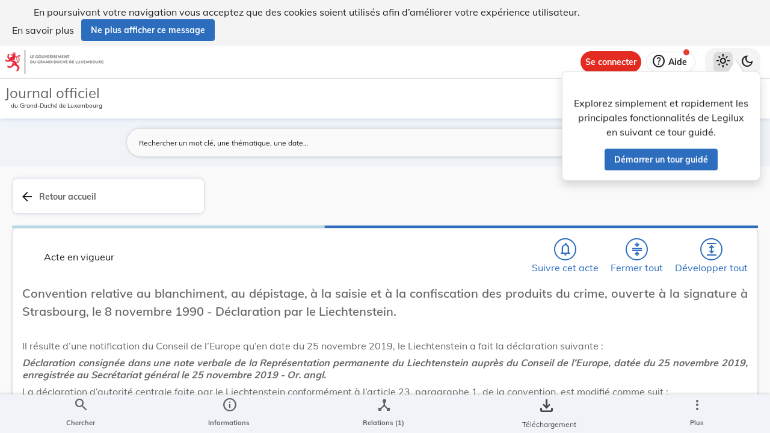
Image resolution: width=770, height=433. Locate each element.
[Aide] (670, 62)
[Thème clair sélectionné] (723, 62)
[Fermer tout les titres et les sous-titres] (465, 202)
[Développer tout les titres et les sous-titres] (499, 202)
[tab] (723, 210)
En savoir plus (43, 30)
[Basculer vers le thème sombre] (747, 62)
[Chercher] (395, 202)
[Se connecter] (611, 62)
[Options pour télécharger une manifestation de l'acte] (723, 363)
